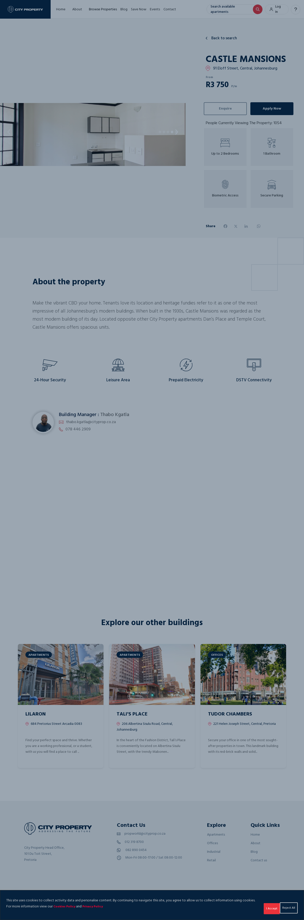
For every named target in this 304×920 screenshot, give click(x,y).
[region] (152, 905)
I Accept (284, 906)
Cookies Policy (87, 906)
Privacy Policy (118, 906)
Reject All (253, 906)
